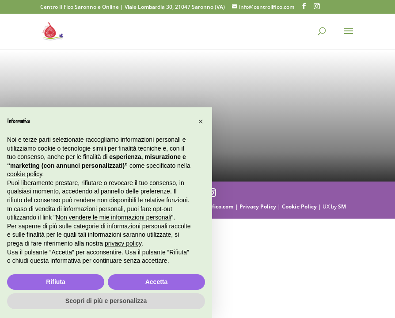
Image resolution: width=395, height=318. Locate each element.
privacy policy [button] (123, 243)
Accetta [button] (156, 281)
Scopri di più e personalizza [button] (106, 300)
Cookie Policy (300, 206)
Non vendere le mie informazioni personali (113, 217)
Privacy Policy (258, 206)
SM (342, 206)
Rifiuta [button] (55, 281)
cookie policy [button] (24, 174)
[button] (201, 121)
